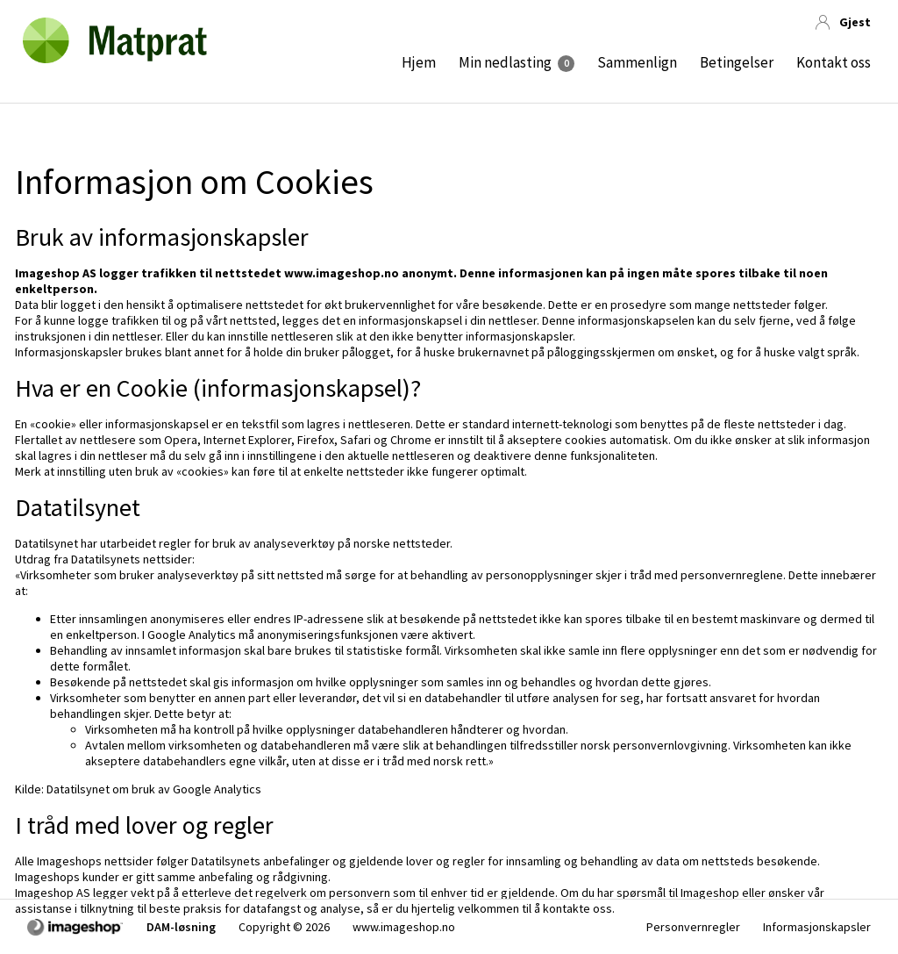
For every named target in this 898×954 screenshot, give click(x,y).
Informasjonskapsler (817, 927)
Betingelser (736, 62)
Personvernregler (693, 927)
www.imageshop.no (404, 927)
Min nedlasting (505, 62)
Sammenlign (637, 62)
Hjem (419, 62)
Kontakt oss (833, 62)
